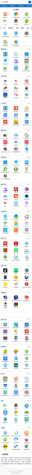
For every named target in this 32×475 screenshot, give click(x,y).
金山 (28, 28)
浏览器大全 (18, 461)
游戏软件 (3, 292)
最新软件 (4, 5)
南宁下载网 (11, 461)
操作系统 (3, 157)
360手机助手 (4, 457)
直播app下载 (21, 463)
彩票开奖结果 (12, 459)
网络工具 (3, 184)
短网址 (6, 459)
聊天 (2, 400)
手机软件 (3, 211)
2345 (4, 28)
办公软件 (3, 103)
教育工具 (3, 238)
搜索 (29, 2)
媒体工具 (3, 265)
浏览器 (3, 428)
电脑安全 (3, 346)
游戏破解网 (6, 463)
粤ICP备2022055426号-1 (16, 473)
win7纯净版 (4, 461)
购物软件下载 (13, 463)
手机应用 (16, 457)
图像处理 (3, 130)
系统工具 (3, 319)
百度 (17, 28)
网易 (22, 28)
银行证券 (3, 76)
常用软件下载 (20, 471)
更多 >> (29, 49)
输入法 (3, 373)
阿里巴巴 (10, 28)
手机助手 (10, 457)
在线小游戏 (20, 459)
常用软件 (12, 5)
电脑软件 (21, 5)
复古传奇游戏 (27, 459)
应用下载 (22, 457)
